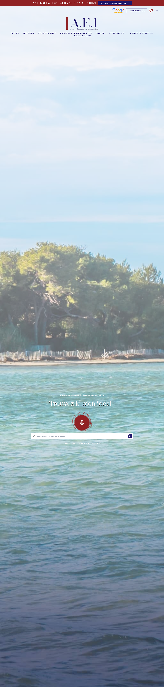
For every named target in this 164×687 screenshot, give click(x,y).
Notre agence (116, 33)
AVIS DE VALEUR (46, 33)
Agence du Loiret (83, 35)
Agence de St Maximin (141, 33)
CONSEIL (100, 33)
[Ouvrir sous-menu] (56, 33)
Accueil (15, 33)
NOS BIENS (28, 33)
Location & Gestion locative (76, 33)
